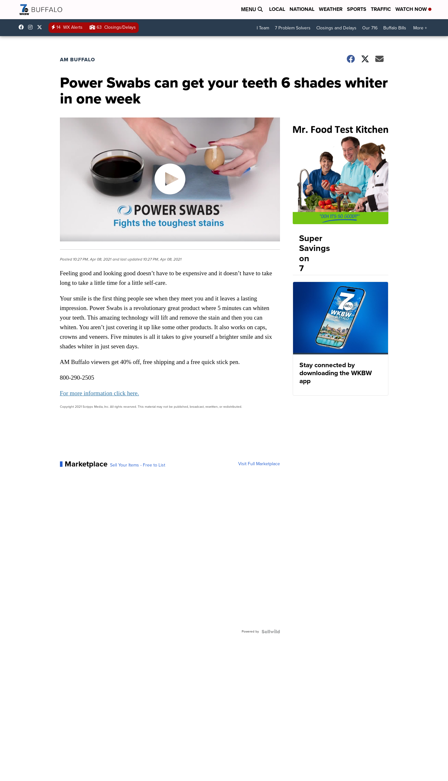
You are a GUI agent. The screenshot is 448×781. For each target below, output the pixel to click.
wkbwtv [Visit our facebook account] (22, 27)
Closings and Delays (336, 28)
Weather (330, 9)
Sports (356, 9)
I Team (263, 28)
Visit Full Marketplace (259, 464)
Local (277, 9)
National (302, 9)
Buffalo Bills (394, 28)
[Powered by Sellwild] (270, 631)
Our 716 (370, 28)
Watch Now (413, 9)
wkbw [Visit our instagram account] (32, 27)
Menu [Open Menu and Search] (252, 9)
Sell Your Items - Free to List (137, 465)
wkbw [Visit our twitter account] (41, 27)
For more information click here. (99, 393)
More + (420, 28)
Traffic (381, 9)
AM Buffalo (77, 59)
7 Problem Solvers (293, 28)
